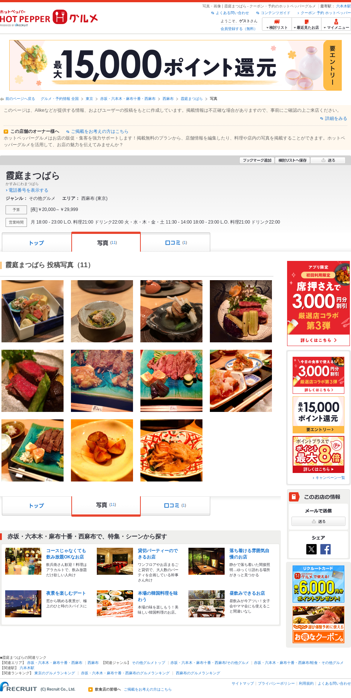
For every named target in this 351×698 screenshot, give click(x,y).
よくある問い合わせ (232, 13)
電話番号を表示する (28, 190)
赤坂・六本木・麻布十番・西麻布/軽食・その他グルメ (299, 663)
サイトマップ (243, 683)
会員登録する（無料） (239, 29)
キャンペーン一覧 (330, 478)
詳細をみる (336, 118)
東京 (89, 99)
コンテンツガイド (275, 13)
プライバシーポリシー (276, 683)
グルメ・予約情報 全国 (60, 99)
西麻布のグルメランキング (198, 673)
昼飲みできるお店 (247, 593)
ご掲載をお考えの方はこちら (100, 131)
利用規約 (306, 683)
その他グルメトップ (148, 663)
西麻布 (168, 99)
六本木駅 (343, 6)
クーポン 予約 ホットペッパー (326, 13)
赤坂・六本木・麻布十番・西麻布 (128, 99)
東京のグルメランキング (54, 673)
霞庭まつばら (192, 99)
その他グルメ (42, 198)
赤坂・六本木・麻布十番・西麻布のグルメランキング (125, 673)
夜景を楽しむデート (66, 593)
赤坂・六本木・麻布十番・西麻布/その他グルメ (209, 663)
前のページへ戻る (20, 99)
